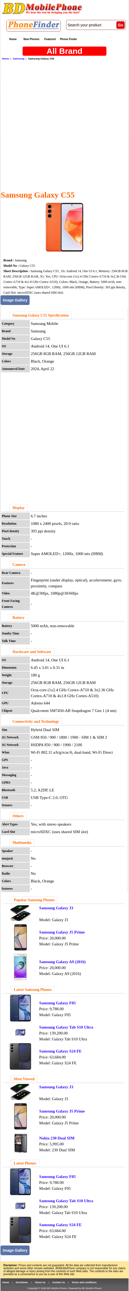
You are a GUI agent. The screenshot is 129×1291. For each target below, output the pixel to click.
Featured (50, 39)
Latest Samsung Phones (33, 990)
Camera (18, 565)
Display (18, 508)
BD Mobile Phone (57, 1288)
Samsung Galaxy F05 (57, 1003)
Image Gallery (15, 300)
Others (17, 816)
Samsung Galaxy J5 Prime (62, 932)
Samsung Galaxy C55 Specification (40, 315)
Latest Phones (25, 1163)
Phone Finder (68, 39)
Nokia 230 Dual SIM (56, 1138)
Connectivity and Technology (35, 722)
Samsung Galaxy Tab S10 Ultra (66, 1027)
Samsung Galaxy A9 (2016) (62, 962)
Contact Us (58, 1282)
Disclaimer (22, 1282)
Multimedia (21, 843)
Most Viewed (24, 1079)
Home (13, 39)
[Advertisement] (63, 124)
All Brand (64, 51)
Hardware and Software (31, 652)
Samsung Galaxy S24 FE (60, 1051)
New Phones (31, 39)
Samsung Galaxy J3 (56, 908)
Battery (18, 618)
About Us (40, 1282)
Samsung (18, 58)
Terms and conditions (84, 1282)
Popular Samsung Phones (34, 900)
